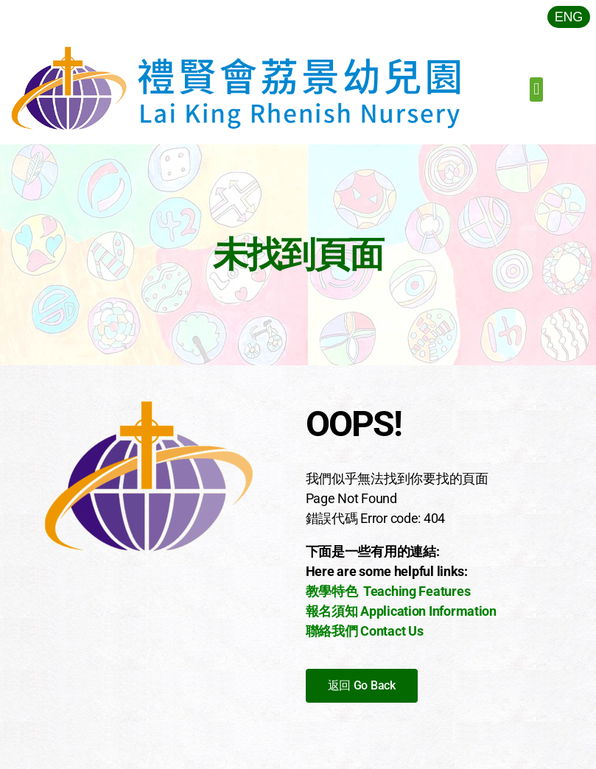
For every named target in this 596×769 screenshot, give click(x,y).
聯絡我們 (332, 631)
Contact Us (391, 631)
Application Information (428, 611)
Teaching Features (416, 591)
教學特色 (332, 591)
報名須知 (332, 611)
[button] (537, 89)
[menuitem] (568, 17)
